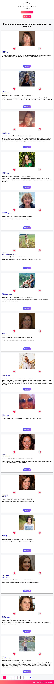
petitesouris (5, 495)
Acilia (3, 374)
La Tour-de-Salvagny (7, 254)
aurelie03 (4, 333)
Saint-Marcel (5, 658)
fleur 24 (4, 51)
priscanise (4, 535)
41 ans (10, 294)
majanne (4, 91)
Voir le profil (27, 66)
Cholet (3, 173)
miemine (4, 172)
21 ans (7, 536)
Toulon (3, 577)
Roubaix (4, 617)
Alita (3, 656)
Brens (3, 415)
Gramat (3, 456)
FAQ (34, 682)
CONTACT (50, 682)
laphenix (4, 253)
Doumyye (4, 132)
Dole (3, 52)
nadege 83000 (5, 575)
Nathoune (4, 212)
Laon (3, 496)
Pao (3, 414)
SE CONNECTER (27, 16)
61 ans (8, 133)
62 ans (10, 658)
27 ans (7, 173)
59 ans (10, 214)
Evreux (3, 536)
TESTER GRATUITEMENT (27, 11)
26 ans (7, 496)
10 (30, 677)
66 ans (7, 415)
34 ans (9, 93)
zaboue (3, 616)
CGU (37, 682)
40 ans (8, 375)
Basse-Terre (5, 294)
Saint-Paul (4, 93)
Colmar (3, 375)
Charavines (4, 214)
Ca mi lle (4, 454)
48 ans (14, 254)
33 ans (7, 335)
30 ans (8, 456)
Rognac (4, 133)
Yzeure (3, 335)
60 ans (6, 52)
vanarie (3, 293)
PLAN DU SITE (43, 682)
